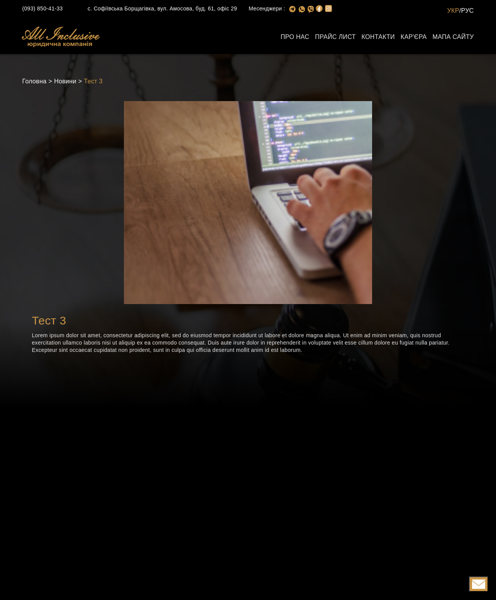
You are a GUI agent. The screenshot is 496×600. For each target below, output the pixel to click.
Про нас (295, 37)
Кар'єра (414, 37)
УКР (453, 10)
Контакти (378, 37)
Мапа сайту (453, 37)
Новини (65, 81)
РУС (467, 10)
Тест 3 (93, 81)
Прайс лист (335, 37)
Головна (34, 81)
